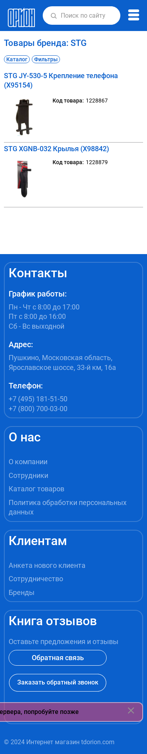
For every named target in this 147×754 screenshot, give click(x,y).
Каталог (16, 59)
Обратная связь (58, 657)
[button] (54, 16)
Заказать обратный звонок (57, 682)
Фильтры (46, 59)
